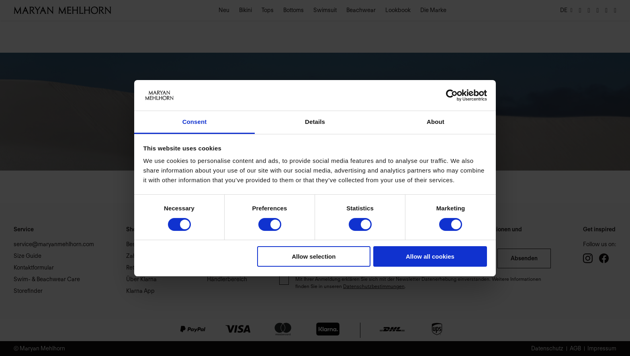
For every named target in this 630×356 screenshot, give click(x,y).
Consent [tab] (194, 121)
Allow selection (313, 256)
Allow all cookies (430, 256)
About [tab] (435, 121)
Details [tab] (315, 121)
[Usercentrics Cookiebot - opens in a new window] (452, 95)
